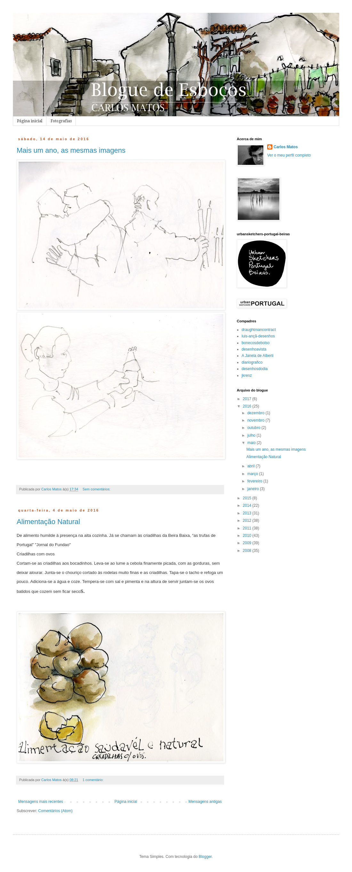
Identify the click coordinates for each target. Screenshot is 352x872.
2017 (247, 399)
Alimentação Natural (48, 522)
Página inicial (29, 121)
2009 (247, 543)
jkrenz (247, 375)
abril (251, 466)
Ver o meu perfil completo (289, 155)
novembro (256, 420)
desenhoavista (254, 349)
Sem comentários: (97, 489)
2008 (247, 550)
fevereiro (255, 481)
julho (252, 435)
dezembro (256, 413)
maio (252, 442)
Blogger (205, 856)
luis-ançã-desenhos (258, 336)
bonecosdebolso (255, 343)
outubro (254, 427)
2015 (247, 498)
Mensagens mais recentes (40, 801)
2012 (247, 520)
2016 (247, 406)
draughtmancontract (259, 329)
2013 (247, 513)
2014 (247, 505)
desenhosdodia (255, 369)
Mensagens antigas (205, 801)
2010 (247, 535)
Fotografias (61, 121)
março (253, 474)
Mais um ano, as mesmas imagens (71, 150)
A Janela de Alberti (257, 355)
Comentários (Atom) (55, 811)
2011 (247, 528)
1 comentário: (93, 780)
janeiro (253, 489)
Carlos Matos (286, 147)
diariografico (252, 362)
